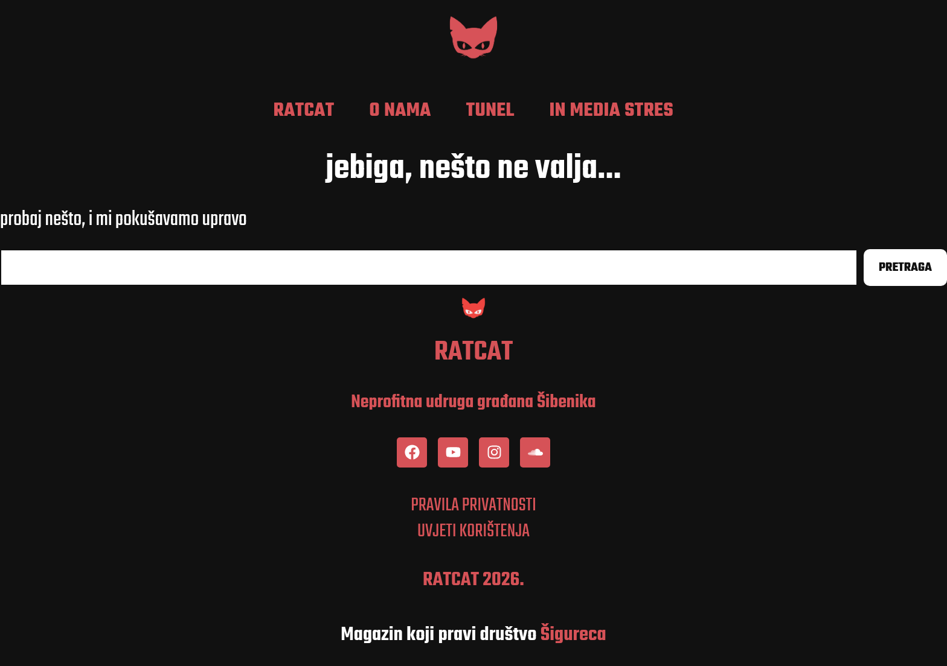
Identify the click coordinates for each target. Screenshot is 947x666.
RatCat (304, 111)
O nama (400, 111)
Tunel (490, 111)
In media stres (611, 111)
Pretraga (905, 267)
